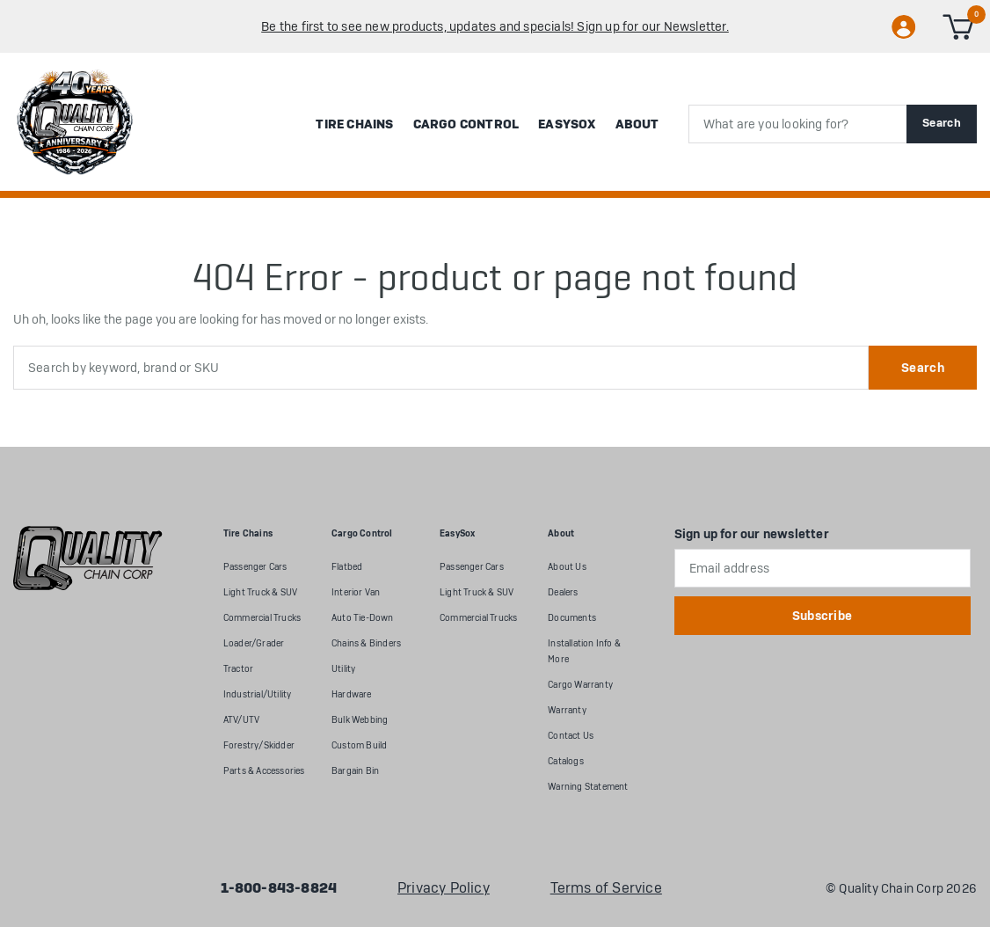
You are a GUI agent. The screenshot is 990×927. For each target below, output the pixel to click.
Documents (572, 618)
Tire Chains (354, 124)
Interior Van (355, 592)
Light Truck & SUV (260, 592)
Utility (343, 669)
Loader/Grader (254, 643)
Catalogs (566, 761)
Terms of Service (606, 888)
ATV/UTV (241, 720)
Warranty (567, 710)
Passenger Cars (255, 567)
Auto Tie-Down (362, 618)
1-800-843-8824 (279, 888)
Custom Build (359, 745)
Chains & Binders (366, 643)
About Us (567, 567)
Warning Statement (588, 786)
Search (941, 122)
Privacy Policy (443, 888)
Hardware (351, 694)
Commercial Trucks (262, 618)
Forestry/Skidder (259, 745)
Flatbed (346, 567)
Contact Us (570, 735)
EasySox (566, 124)
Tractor (238, 669)
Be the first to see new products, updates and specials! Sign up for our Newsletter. (495, 26)
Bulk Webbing (359, 720)
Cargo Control (466, 124)
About (637, 124)
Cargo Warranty (580, 684)
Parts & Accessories (264, 771)
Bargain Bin (355, 771)
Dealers (563, 592)
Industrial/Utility (257, 694)
